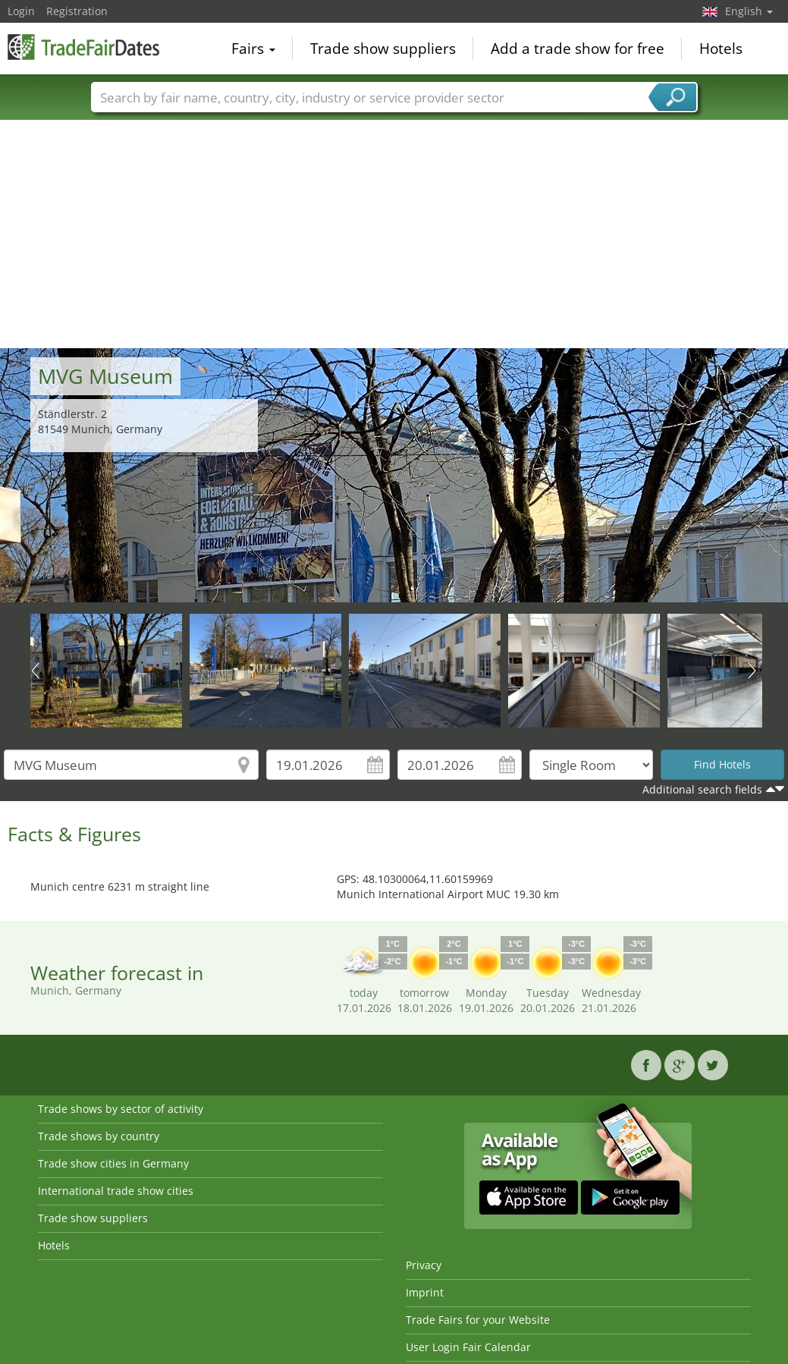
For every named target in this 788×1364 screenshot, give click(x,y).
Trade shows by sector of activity (120, 1109)
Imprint (425, 1292)
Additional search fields (702, 789)
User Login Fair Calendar (468, 1347)
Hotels (720, 48)
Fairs (253, 48)
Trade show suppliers (383, 48)
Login (21, 11)
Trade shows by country (98, 1136)
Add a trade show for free (577, 48)
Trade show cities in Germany (113, 1163)
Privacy (423, 1265)
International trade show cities (115, 1190)
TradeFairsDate (83, 47)
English (749, 11)
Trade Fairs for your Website (478, 1319)
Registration (77, 11)
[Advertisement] (394, 234)
